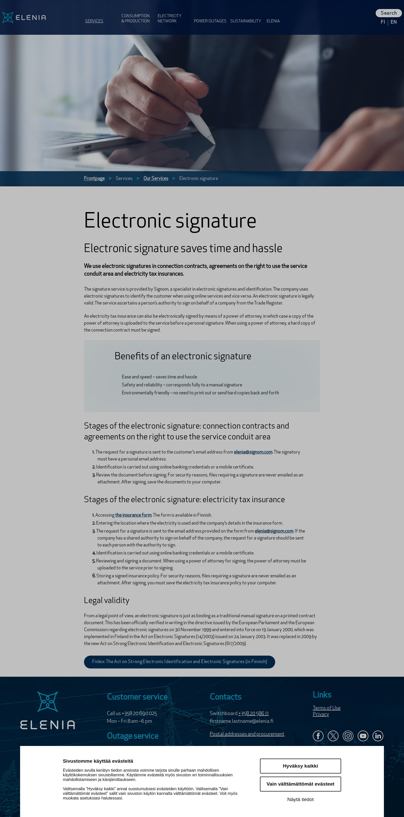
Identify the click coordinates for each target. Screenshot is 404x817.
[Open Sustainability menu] (247, 13)
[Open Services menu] (101, 13)
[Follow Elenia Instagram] (348, 737)
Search (389, 13)
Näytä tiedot (300, 799)
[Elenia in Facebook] (318, 737)
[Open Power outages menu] (210, 13)
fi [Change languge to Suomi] (383, 22)
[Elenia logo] (47, 711)
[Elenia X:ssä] (333, 737)
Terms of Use (327, 708)
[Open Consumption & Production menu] (138, 13)
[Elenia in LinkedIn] (378, 737)
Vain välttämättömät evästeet (300, 784)
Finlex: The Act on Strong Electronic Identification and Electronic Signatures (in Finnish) (179, 661)
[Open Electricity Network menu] (174, 13)
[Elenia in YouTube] (363, 737)
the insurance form (133, 515)
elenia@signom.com (253, 452)
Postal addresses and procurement (247, 734)
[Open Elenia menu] (276, 13)
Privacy (321, 714)
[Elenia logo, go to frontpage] (41, 17)
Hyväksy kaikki (300, 766)
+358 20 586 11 (253, 713)
